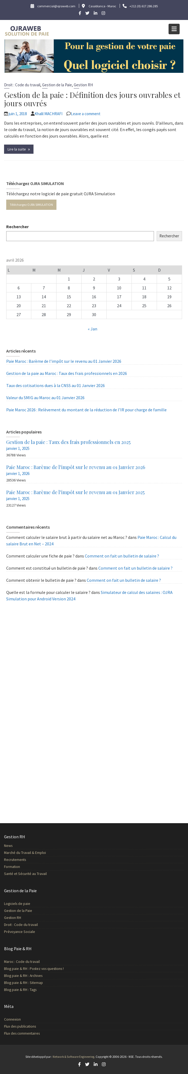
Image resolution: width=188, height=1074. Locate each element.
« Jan (92, 328)
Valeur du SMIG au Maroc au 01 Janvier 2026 (45, 397)
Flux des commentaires (23, 1033)
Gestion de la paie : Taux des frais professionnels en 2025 (68, 442)
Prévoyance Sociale (20, 931)
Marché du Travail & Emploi (26, 852)
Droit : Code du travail (22, 84)
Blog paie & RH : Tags (21, 989)
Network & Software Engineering (73, 1057)
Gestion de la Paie (57, 84)
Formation (13, 866)
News (9, 845)
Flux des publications (21, 1026)
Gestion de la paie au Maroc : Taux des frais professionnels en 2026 (66, 373)
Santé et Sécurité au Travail (26, 873)
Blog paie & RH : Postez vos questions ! (34, 968)
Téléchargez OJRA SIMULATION (31, 205)
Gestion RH (83, 84)
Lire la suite (17, 149)
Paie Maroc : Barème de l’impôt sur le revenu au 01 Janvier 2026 (63, 361)
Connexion (13, 1019)
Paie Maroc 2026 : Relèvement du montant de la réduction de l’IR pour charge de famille (86, 409)
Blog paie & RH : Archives (24, 975)
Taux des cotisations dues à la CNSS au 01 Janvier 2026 (55, 385)
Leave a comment (85, 113)
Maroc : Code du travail (23, 961)
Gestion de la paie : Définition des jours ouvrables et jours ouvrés (92, 99)
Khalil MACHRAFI (48, 113)
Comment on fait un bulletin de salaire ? (122, 556)
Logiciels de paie (18, 903)
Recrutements (16, 859)
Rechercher (17, 226)
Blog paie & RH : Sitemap (24, 982)
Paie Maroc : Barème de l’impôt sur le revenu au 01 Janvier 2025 (75, 492)
